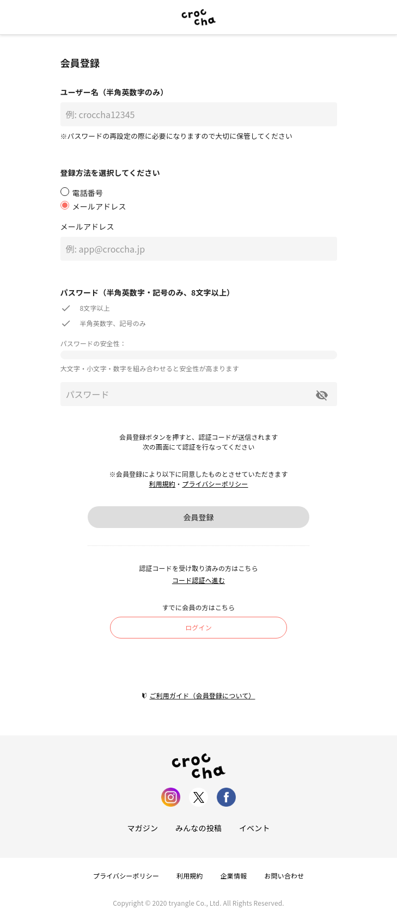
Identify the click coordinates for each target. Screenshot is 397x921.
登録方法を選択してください (110, 172)
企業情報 (234, 875)
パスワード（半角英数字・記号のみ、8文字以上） (147, 292)
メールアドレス (87, 226)
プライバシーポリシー (215, 483)
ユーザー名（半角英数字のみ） (114, 92)
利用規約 (162, 483)
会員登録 (198, 517)
